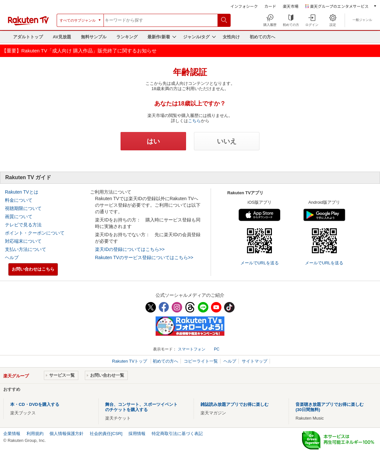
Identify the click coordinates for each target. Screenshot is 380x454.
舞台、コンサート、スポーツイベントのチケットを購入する (141, 407)
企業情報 (11, 433)
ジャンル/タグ (196, 36)
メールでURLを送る (259, 262)
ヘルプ (12, 257)
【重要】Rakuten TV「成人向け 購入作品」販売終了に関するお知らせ (79, 50)
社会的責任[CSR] (106, 433)
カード (270, 6)
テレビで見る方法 (23, 224)
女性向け (231, 36)
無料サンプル (93, 36)
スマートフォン (191, 349)
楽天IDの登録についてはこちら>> (129, 249)
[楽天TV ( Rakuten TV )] (28, 24)
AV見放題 (62, 36)
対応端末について (23, 241)
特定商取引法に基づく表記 (177, 433)
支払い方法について (25, 249)
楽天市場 (290, 6)
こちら (194, 120)
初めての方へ (262, 36)
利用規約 (35, 433)
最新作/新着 (158, 36)
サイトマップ (254, 361)
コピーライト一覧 (201, 361)
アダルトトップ (28, 36)
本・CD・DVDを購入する (34, 404)
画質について (18, 216)
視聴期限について (23, 208)
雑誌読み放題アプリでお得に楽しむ (234, 404)
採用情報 (136, 433)
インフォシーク (244, 6)
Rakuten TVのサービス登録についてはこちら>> (144, 257)
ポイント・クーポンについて (35, 233)
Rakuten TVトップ (130, 361)
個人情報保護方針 (66, 433)
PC (216, 349)
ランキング (127, 36)
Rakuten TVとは (21, 192)
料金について (18, 200)
